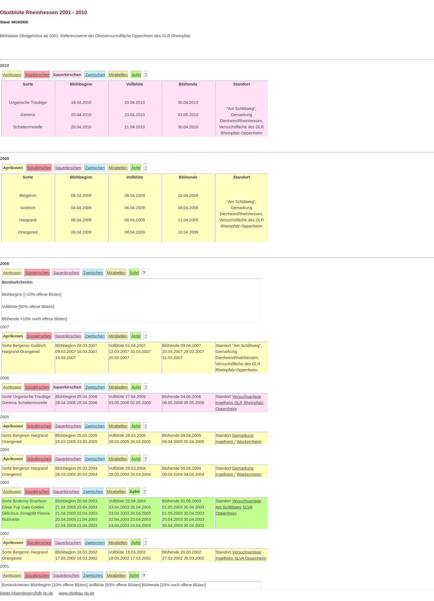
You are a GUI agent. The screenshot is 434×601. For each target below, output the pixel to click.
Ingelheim (225, 402)
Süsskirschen (37, 74)
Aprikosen (12, 74)
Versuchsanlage (246, 396)
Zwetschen (95, 74)
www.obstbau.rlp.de (76, 593)
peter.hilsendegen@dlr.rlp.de (27, 593)
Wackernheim (249, 441)
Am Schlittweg (228, 507)
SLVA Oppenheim (250, 558)
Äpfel (136, 74)
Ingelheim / (226, 441)
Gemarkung (242, 435)
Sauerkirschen (68, 168)
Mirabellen (118, 74)
